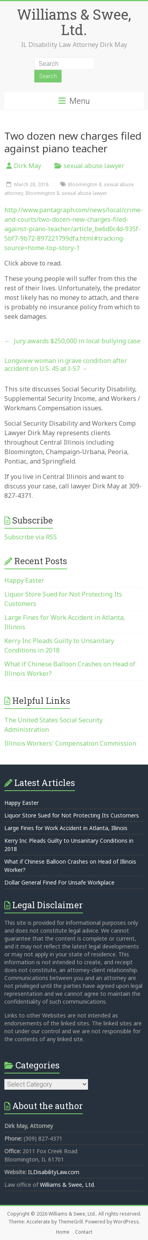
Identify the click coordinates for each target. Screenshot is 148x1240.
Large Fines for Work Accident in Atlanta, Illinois (65, 828)
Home (62, 1232)
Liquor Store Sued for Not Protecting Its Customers (71, 815)
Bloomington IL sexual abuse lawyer (66, 193)
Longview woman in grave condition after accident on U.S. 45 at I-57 (65, 364)
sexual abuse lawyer (94, 165)
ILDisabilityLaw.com (53, 1172)
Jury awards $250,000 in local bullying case (72, 341)
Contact (83, 1232)
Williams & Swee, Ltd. (74, 22)
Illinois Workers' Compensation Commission (70, 743)
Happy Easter (24, 580)
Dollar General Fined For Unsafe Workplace (59, 882)
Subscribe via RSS (30, 537)
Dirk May (27, 165)
